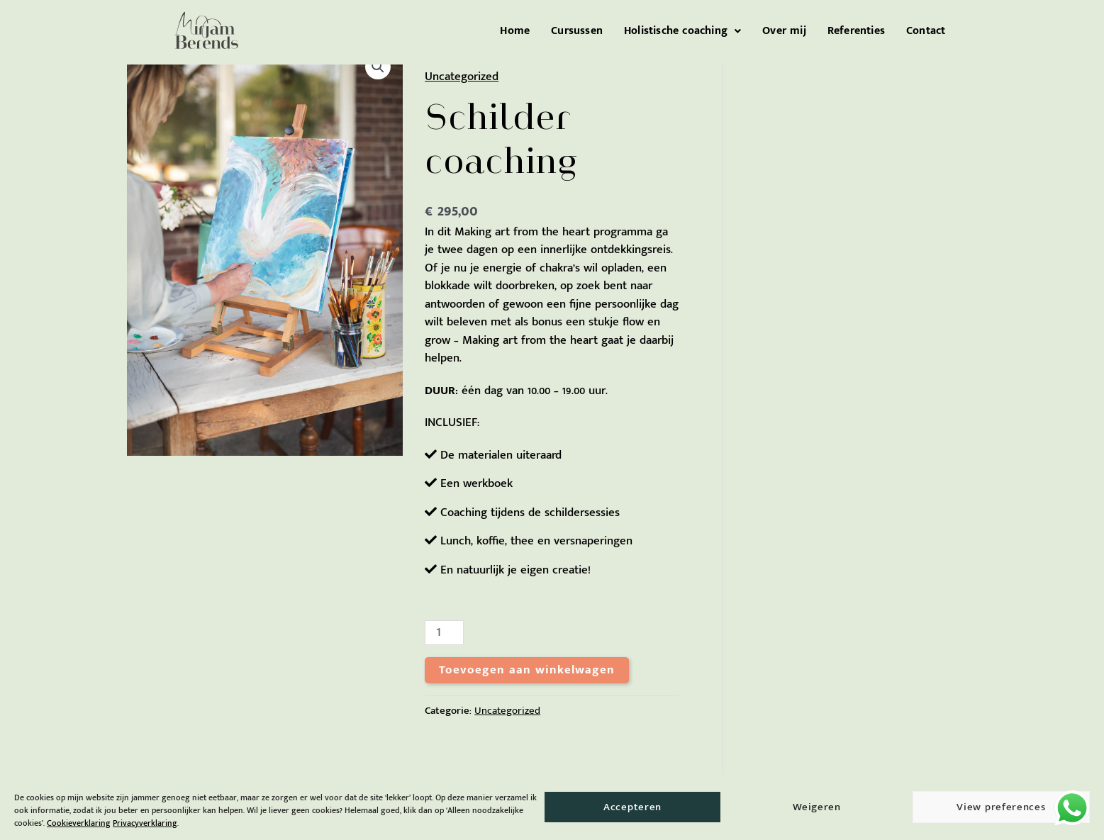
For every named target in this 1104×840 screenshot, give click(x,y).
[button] (682, 31)
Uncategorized (461, 76)
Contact (925, 31)
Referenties (856, 31)
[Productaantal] (444, 633)
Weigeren (817, 807)
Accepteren (632, 807)
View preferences (1001, 807)
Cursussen (577, 31)
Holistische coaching (682, 31)
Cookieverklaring (79, 823)
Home (515, 31)
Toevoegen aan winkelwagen (527, 670)
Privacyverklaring (145, 823)
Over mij (784, 31)
